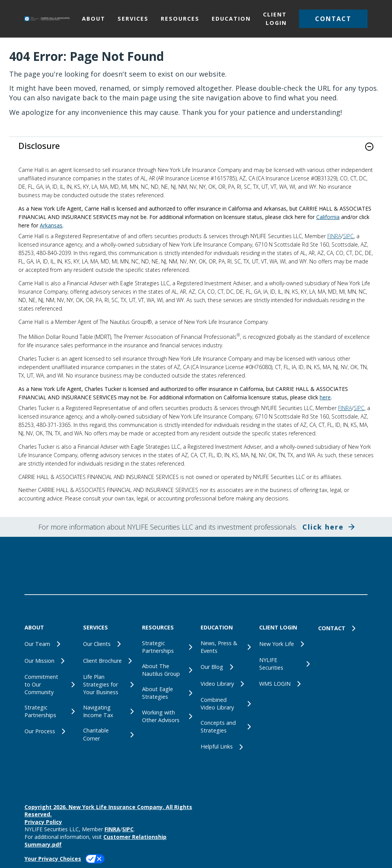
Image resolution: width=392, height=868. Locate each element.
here (325, 397)
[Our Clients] (107, 644)
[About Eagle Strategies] (166, 693)
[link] (196, 151)
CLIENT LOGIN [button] (275, 18)
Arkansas (51, 225)
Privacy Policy (43, 821)
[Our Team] (49, 644)
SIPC (348, 236)
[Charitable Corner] (107, 734)
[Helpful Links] (225, 747)
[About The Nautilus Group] (166, 670)
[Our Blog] (225, 667)
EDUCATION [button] (231, 18)
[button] (333, 19)
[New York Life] (284, 644)
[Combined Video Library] (225, 703)
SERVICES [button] (133, 18)
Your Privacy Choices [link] (52, 858)
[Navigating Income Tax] (107, 711)
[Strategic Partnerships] (49, 711)
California (328, 217)
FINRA (334, 236)
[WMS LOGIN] (284, 683)
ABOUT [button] (93, 18)
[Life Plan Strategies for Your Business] (107, 684)
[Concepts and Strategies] (225, 726)
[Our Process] (49, 731)
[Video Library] (225, 683)
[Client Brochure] (107, 660)
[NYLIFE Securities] (284, 664)
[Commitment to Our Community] (49, 684)
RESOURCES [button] (180, 18)
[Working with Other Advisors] (166, 716)
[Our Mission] (49, 660)
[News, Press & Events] (225, 647)
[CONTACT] (343, 628)
